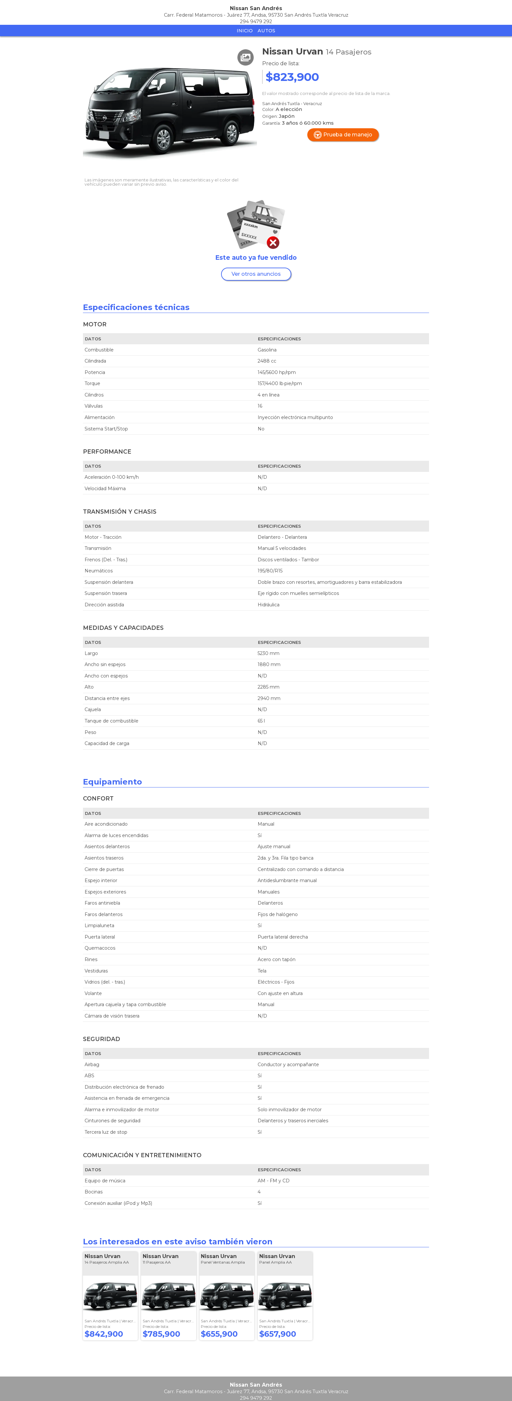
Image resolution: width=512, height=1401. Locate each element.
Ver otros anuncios (256, 274)
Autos (266, 31)
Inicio (245, 31)
